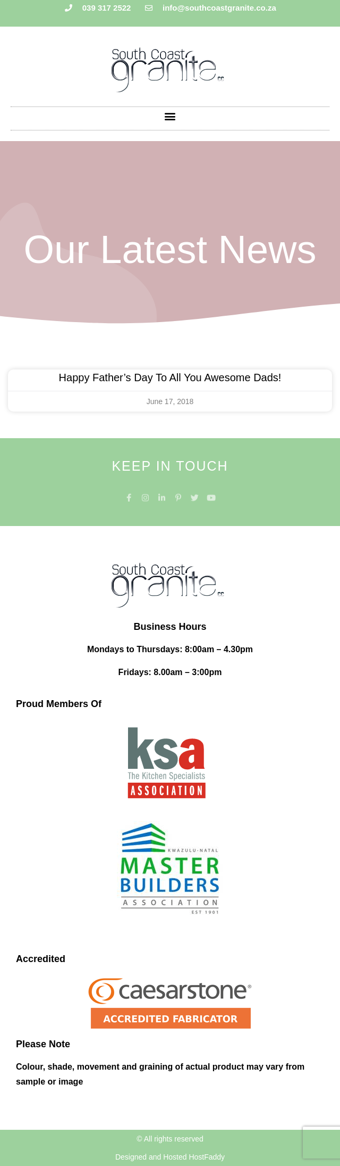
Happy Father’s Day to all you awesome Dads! (170, 377)
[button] (170, 116)
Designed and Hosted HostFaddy (170, 1157)
